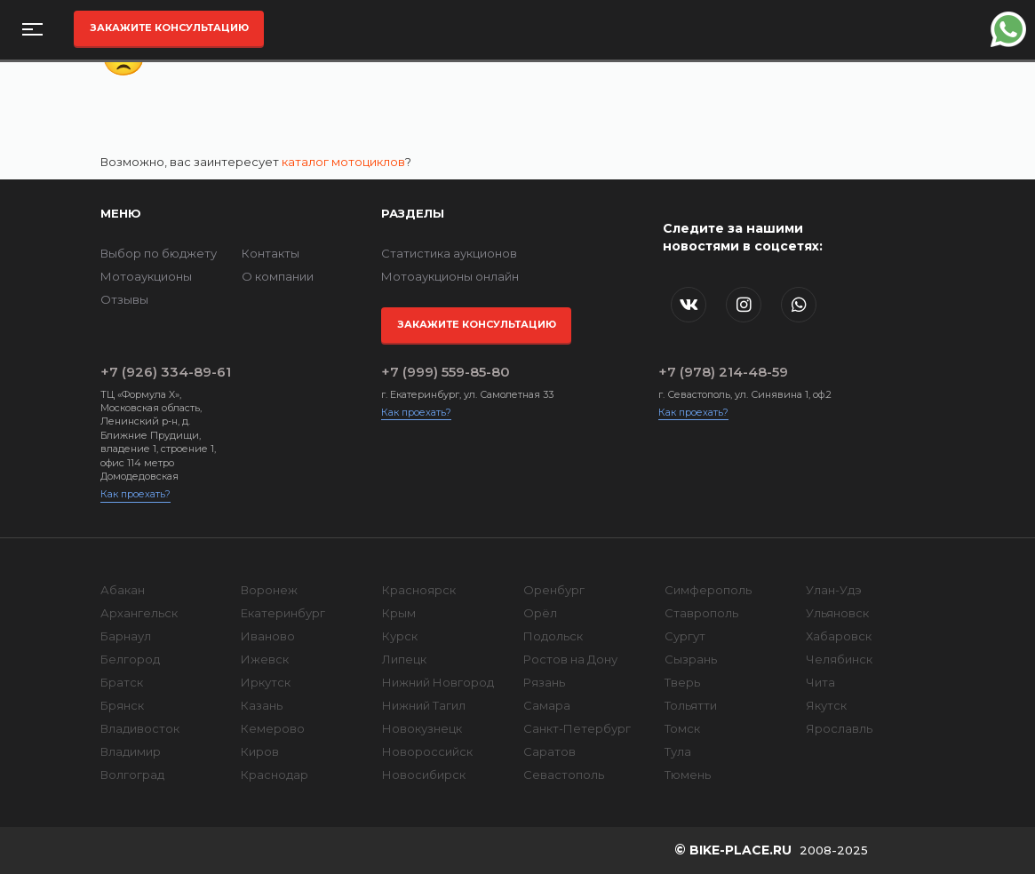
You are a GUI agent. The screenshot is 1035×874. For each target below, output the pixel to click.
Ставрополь (701, 613)
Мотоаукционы (146, 276)
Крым (399, 613)
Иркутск (266, 682)
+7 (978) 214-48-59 (723, 371)
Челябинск (839, 659)
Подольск (553, 636)
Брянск (122, 705)
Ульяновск (837, 613)
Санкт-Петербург (577, 728)
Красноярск (419, 590)
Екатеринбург (283, 613)
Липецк (404, 659)
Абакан (122, 590)
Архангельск (139, 613)
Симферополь (708, 590)
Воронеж (269, 590)
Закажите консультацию (169, 27)
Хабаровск (839, 636)
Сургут (685, 636)
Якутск (826, 705)
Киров (260, 751)
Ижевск (265, 659)
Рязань (544, 682)
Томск (682, 728)
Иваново (268, 636)
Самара (546, 705)
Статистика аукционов (449, 253)
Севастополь (563, 774)
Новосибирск (424, 774)
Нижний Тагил (424, 705)
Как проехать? (135, 494)
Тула (678, 751)
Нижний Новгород (438, 682)
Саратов (549, 751)
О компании (278, 276)
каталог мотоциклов (343, 162)
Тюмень (688, 774)
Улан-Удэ (834, 590)
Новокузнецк (422, 728)
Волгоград (132, 774)
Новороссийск (427, 751)
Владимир (130, 751)
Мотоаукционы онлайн (450, 276)
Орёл (540, 613)
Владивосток (139, 728)
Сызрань (691, 659)
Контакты (270, 253)
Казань (262, 705)
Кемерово (273, 728)
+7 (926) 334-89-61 (165, 371)
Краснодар (274, 774)
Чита (820, 682)
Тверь (682, 682)
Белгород (130, 659)
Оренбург (554, 590)
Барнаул (125, 636)
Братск (121, 682)
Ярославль (839, 728)
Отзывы (124, 299)
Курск (400, 636)
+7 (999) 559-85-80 (445, 371)
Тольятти (691, 705)
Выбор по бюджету (158, 253)
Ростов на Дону (570, 659)
